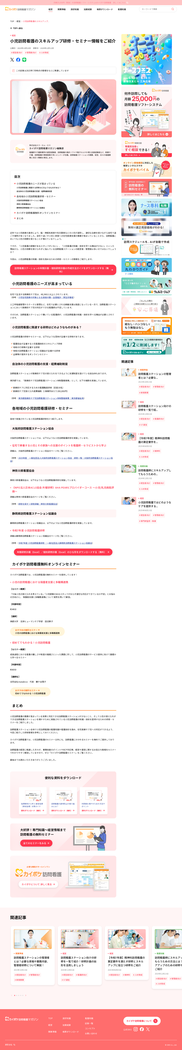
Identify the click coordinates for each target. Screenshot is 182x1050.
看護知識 (122, 9)
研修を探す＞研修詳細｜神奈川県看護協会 (37, 503)
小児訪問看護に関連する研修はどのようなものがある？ (39, 187)
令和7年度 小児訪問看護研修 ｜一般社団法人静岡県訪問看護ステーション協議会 (55, 542)
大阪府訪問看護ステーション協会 (30, 200)
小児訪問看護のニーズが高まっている (36, 183)
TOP (50, 1018)
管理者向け (31, 52)
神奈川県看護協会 (24, 204)
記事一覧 (89, 1023)
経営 (51, 9)
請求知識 (75, 9)
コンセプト (90, 1028)
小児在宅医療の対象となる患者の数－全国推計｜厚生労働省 (45, 297)
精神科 (127, 974)
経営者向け (17, 52)
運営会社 (8, 1044)
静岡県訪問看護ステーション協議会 (31, 207)
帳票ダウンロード (105, 9)
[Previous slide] (11, 995)
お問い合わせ (91, 1033)
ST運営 (66, 979)
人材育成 (45, 52)
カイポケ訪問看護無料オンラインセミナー (38, 212)
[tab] (14, 995)
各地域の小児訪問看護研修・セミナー (36, 196)
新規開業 (20, 979)
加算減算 (88, 9)
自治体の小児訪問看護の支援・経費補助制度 (34, 191)
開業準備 (62, 9)
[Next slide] (25, 995)
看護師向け (82, 974)
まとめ (20, 218)
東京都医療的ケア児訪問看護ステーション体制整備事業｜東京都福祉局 (51, 398)
